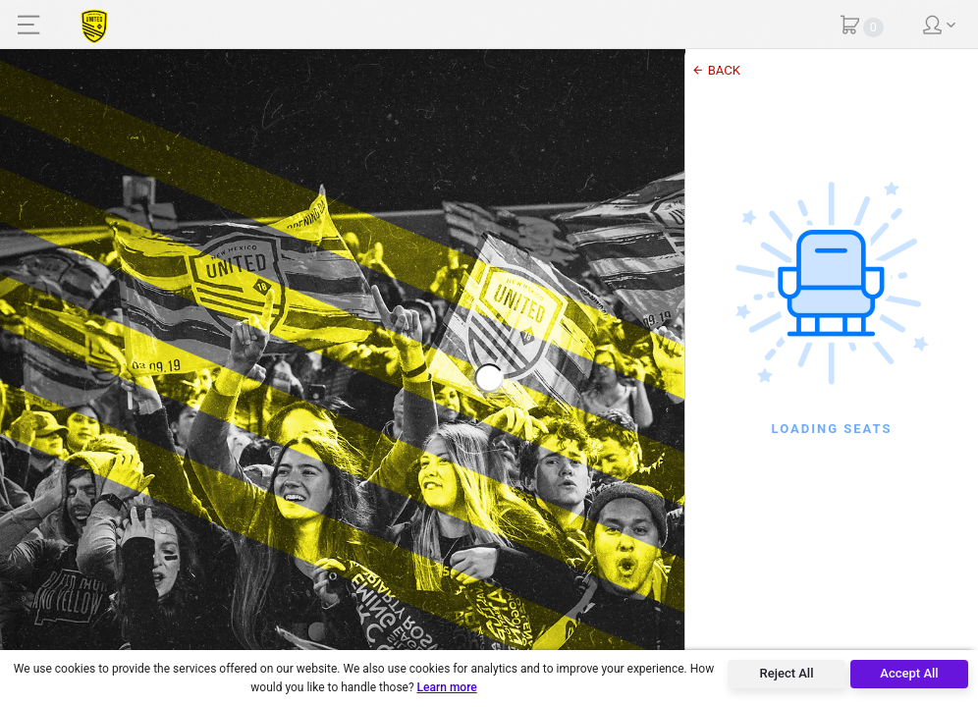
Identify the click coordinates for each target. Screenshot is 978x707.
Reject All (787, 673)
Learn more (447, 687)
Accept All (909, 673)
